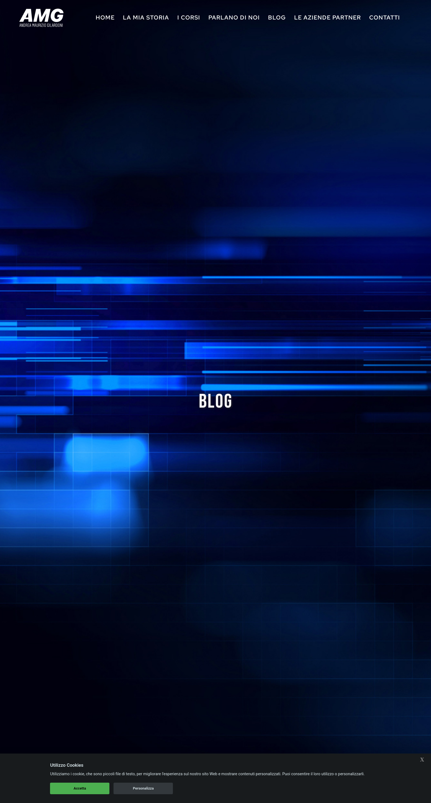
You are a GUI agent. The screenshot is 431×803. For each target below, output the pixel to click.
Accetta (80, 788)
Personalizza (143, 788)
